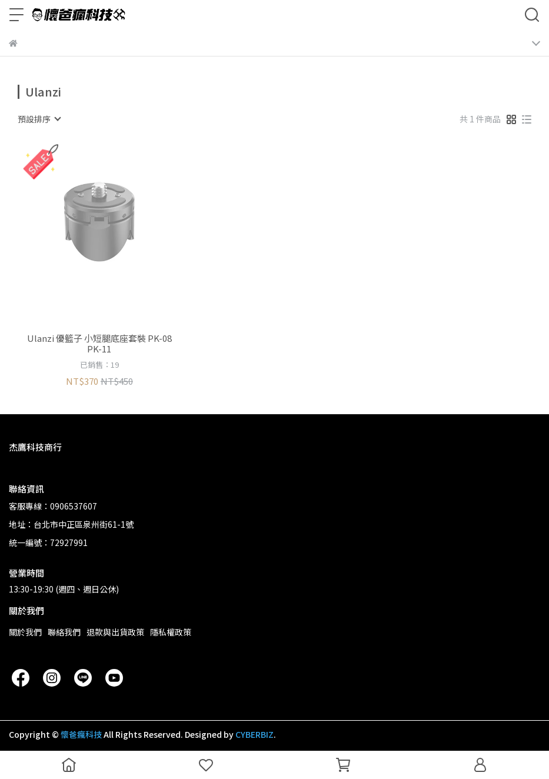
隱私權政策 (170, 632)
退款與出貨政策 (115, 632)
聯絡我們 (64, 632)
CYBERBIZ (254, 734)
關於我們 (25, 632)
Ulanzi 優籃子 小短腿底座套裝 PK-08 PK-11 (99, 343)
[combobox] (39, 118)
